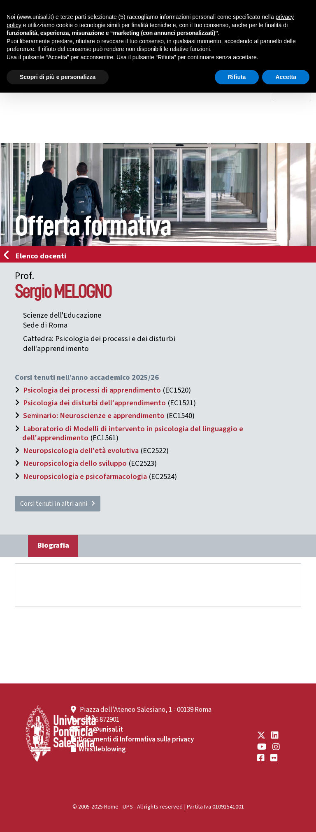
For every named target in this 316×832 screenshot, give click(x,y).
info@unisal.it (101, 729)
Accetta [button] (285, 77)
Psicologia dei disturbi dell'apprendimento (94, 402)
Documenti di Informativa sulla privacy (136, 739)
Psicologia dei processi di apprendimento (92, 390)
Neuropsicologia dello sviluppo (75, 463)
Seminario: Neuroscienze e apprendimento (94, 415)
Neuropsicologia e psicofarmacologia (85, 476)
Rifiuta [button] (237, 77)
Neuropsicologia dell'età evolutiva (81, 450)
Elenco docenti (37, 256)
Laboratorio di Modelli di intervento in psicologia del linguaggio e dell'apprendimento (132, 433)
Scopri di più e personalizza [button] (57, 77)
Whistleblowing (102, 749)
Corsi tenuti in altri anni (57, 503)
